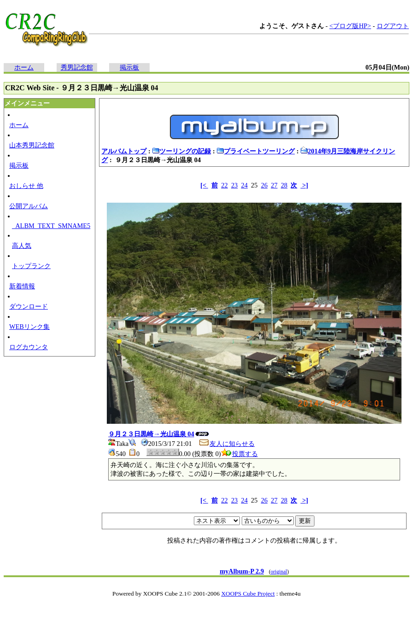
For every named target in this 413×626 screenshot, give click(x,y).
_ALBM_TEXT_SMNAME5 (51, 225)
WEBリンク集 (29, 326)
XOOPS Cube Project (247, 593)
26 (264, 185)
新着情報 (22, 286)
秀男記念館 (77, 67)
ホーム (24, 67)
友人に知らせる (226, 443)
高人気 (21, 245)
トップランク (31, 265)
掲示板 (129, 67)
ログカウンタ (28, 347)
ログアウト (393, 25)
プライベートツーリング (255, 151)
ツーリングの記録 (181, 151)
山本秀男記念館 (31, 145)
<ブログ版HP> (350, 25)
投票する (239, 453)
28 (284, 185)
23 (234, 185)
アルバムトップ (123, 151)
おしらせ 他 (26, 185)
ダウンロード (28, 306)
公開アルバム (28, 206)
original (279, 571)
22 (224, 185)
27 (274, 185)
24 (244, 185)
